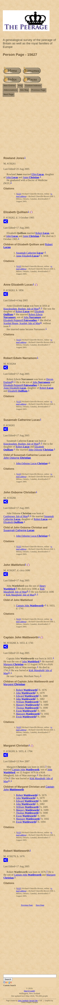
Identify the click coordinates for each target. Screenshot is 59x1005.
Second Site (33, 1001)
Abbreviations (10, 90)
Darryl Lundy (29, 991)
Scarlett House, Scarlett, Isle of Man (21, 323)
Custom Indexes (33, 85)
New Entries (9, 85)
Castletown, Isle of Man (15, 516)
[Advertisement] (29, 128)
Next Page (9, 94)
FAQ (20, 85)
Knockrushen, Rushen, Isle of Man (21, 308)
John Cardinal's (23, 1001)
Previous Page (38, 90)
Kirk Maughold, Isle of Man (24, 590)
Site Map (24, 90)
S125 (19, 194)
